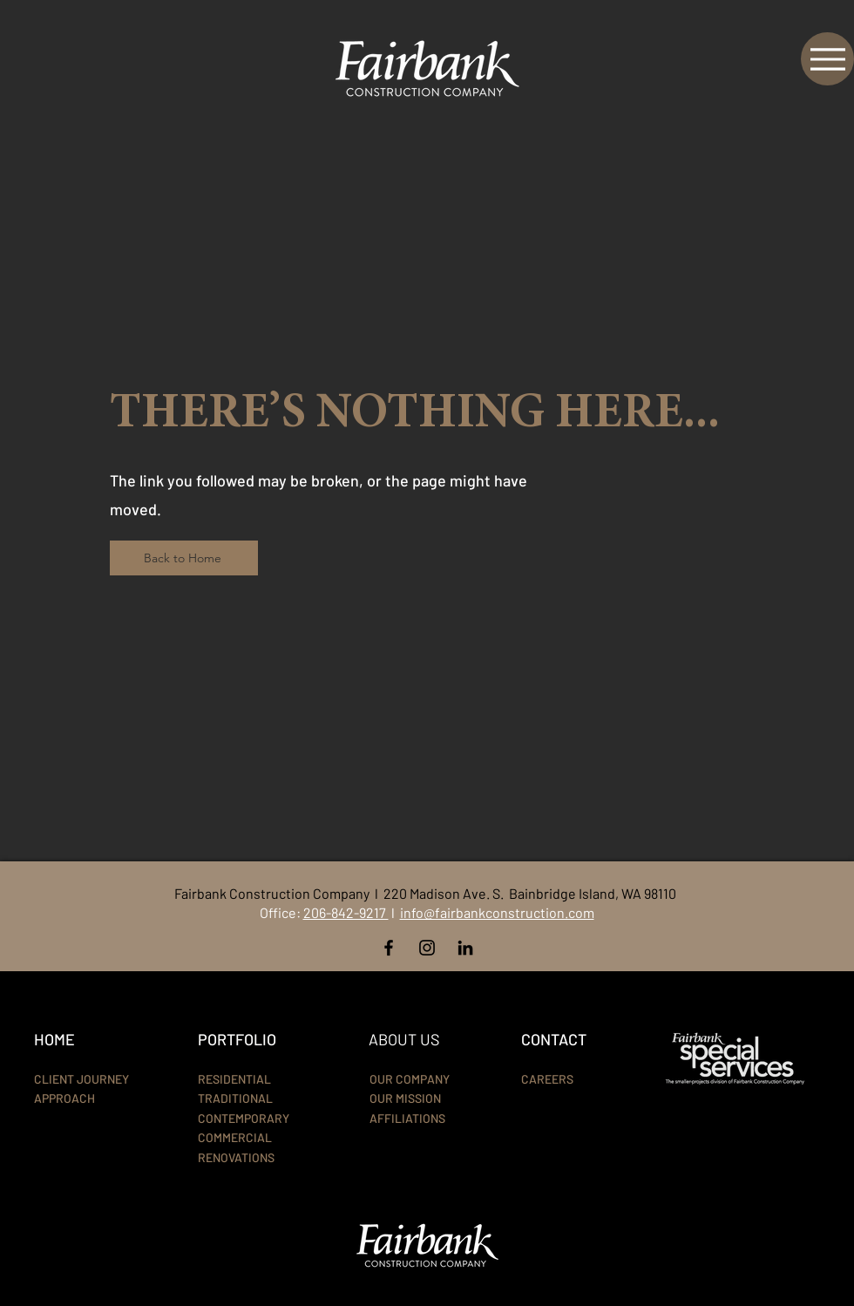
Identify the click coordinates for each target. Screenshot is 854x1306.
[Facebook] (388, 947)
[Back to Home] (184, 558)
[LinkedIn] (465, 947)
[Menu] (827, 58)
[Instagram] (427, 947)
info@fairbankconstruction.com (497, 912)
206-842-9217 (346, 912)
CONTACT (553, 1039)
